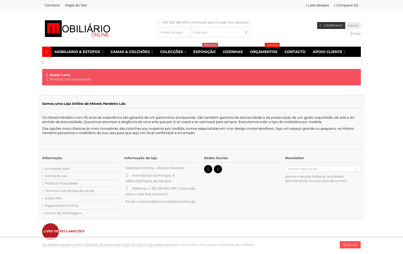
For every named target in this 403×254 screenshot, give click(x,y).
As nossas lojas (57, 168)
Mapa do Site (76, 5)
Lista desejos (317, 5)
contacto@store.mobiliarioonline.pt (165, 201)
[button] (79, 52)
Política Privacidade (61, 183)
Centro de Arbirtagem (63, 213)
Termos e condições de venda (69, 191)
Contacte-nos (56, 176)
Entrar (355, 34)
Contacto (52, 5)
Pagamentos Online (61, 206)
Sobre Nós (53, 198)
